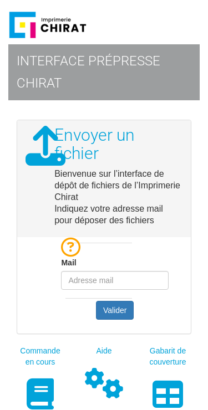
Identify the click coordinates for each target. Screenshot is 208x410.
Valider (115, 310)
